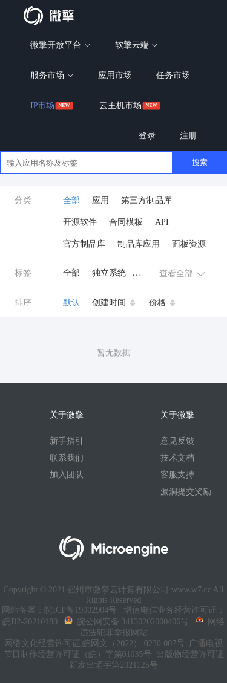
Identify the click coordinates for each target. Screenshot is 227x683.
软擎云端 (137, 45)
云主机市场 (120, 105)
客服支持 (177, 474)
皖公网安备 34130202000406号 (126, 621)
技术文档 (177, 457)
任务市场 (173, 75)
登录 (147, 135)
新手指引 (67, 440)
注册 (188, 135)
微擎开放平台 (60, 45)
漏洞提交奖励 (185, 491)
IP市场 (42, 105)
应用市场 (115, 75)
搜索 (200, 162)
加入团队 (67, 474)
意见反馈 (177, 440)
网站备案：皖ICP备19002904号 (59, 610)
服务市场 (52, 75)
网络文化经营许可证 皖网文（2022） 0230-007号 (94, 643)
